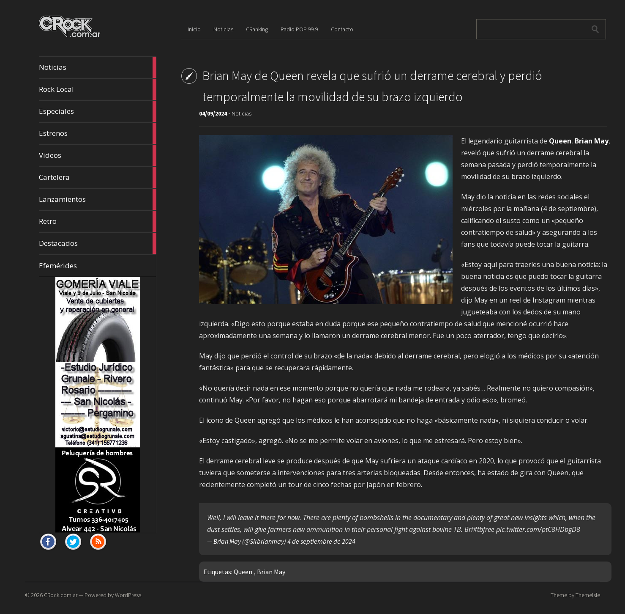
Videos (97, 155)
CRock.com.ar (60, 595)
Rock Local (97, 89)
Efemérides (58, 265)
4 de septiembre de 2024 (321, 541)
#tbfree (483, 529)
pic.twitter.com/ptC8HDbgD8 (538, 529)
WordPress (128, 595)
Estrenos (97, 133)
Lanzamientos (97, 199)
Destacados (97, 243)
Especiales (97, 111)
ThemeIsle (588, 595)
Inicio (194, 29)
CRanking (257, 29)
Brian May (271, 571)
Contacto (342, 29)
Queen (243, 571)
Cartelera (97, 177)
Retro (97, 221)
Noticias (97, 67)
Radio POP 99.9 (299, 29)
